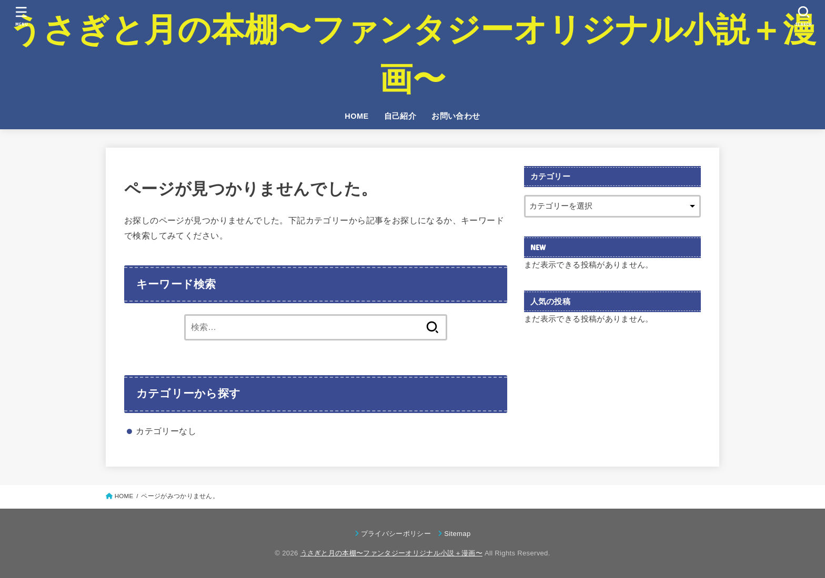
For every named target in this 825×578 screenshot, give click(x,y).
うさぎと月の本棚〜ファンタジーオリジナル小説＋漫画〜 (412, 54)
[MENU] (21, 16)
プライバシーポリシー (396, 534)
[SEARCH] (803, 16)
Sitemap (457, 534)
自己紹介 (400, 116)
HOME (356, 116)
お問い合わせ (455, 116)
